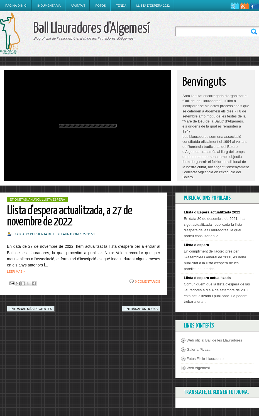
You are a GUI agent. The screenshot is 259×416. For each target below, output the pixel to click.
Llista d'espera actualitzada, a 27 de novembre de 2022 (69, 216)
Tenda (121, 5)
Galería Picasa (198, 349)
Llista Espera (53, 199)
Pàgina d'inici (16, 5)
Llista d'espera (196, 245)
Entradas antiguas (141, 309)
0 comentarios (147, 281)
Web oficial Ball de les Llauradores (214, 340)
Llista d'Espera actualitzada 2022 (212, 212)
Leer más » (16, 271)
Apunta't (78, 5)
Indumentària (49, 5)
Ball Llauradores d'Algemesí (91, 28)
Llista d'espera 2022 (153, 5)
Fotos (100, 5)
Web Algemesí (198, 368)
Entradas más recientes (30, 309)
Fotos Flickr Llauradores (206, 359)
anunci (34, 199)
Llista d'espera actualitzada (207, 278)
